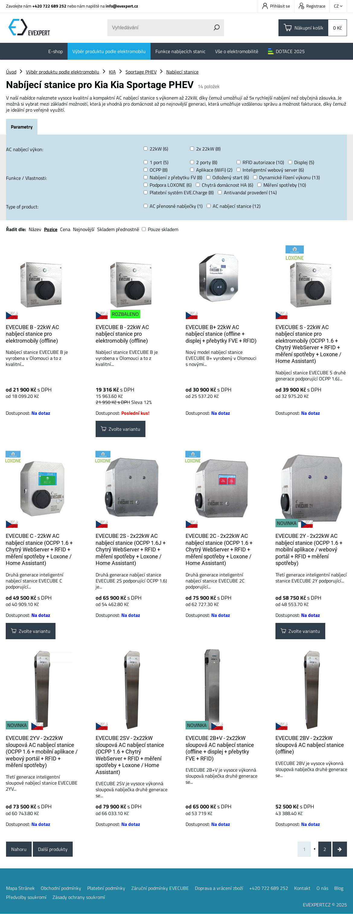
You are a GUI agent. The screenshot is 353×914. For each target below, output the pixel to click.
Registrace (312, 6)
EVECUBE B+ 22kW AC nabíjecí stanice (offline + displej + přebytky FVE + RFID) (221, 334)
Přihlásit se (276, 6)
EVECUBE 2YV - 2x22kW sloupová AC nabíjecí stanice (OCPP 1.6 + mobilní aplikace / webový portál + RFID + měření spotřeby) (42, 751)
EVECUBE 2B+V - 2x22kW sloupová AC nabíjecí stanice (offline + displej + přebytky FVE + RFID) (220, 748)
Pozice (50, 229)
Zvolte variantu (120, 429)
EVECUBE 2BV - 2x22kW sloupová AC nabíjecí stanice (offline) (309, 745)
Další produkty (53, 849)
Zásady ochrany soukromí (78, 897)
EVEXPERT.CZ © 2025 (325, 904)
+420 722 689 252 (49, 6)
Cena (65, 229)
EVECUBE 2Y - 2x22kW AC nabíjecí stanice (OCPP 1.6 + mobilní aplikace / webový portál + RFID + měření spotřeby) (308, 549)
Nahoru (19, 849)
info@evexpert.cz (122, 6)
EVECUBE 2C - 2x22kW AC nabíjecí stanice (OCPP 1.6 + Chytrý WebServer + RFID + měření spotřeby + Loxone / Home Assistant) (219, 549)
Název (35, 229)
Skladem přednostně (118, 229)
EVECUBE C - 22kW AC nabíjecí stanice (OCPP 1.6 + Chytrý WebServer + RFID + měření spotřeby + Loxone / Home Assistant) (39, 549)
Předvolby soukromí (26, 897)
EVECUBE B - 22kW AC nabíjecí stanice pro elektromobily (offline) (32, 334)
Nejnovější (83, 229)
